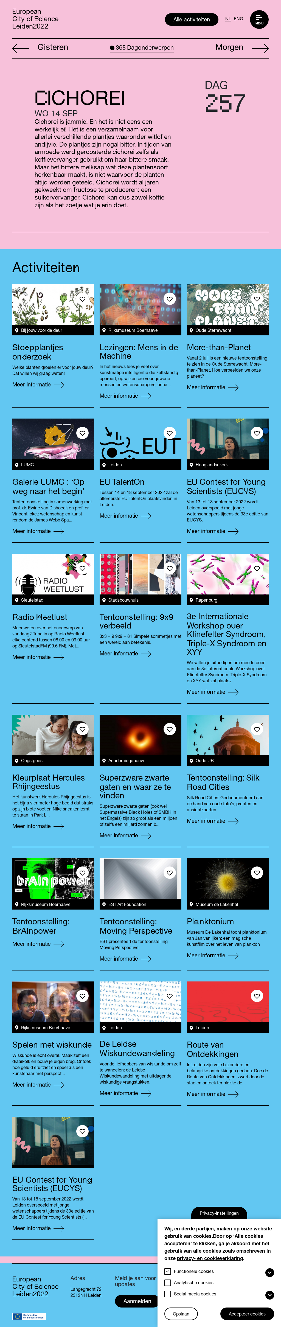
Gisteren (40, 49)
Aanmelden (137, 1302)
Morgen (242, 49)
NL (228, 19)
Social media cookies (195, 1294)
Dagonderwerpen (142, 48)
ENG (238, 19)
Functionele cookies (194, 1272)
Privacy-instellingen (219, 1214)
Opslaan (181, 1314)
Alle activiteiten (191, 20)
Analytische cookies (193, 1283)
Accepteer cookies (247, 1314)
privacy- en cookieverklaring (210, 1258)
